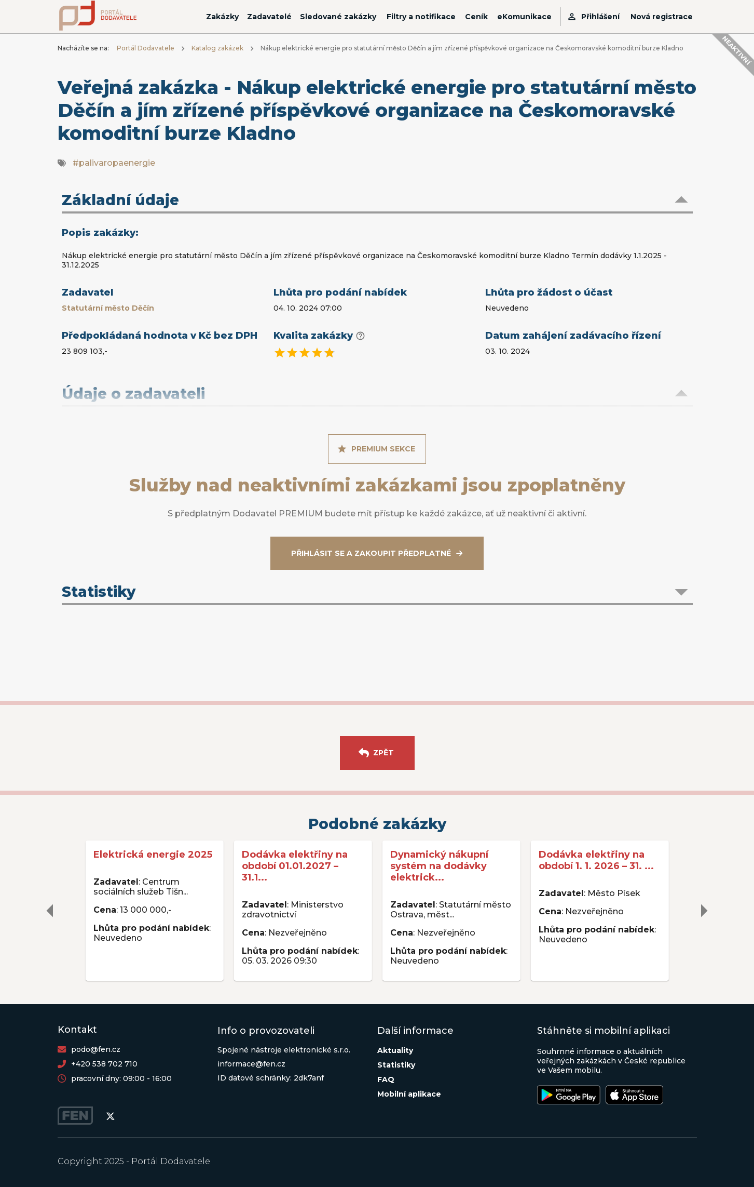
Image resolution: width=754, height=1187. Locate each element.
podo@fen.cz (95, 1049)
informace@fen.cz (251, 1064)
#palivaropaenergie (114, 163)
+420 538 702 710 (104, 1064)
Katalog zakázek (217, 48)
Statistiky (396, 1065)
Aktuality (395, 1050)
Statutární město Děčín (108, 308)
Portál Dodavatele (145, 48)
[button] (377, 201)
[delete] (50, 910)
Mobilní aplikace (409, 1094)
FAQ (385, 1079)
